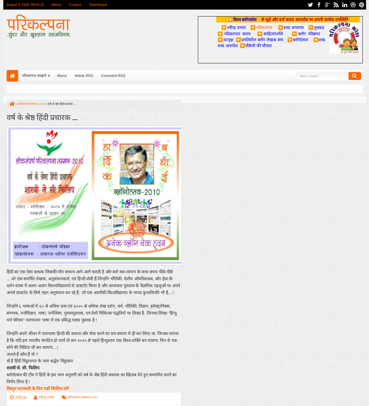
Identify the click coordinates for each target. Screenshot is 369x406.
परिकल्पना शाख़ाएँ (34, 76)
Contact (75, 5)
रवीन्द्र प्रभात (46, 397)
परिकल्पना (261, 27)
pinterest (361, 5)
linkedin (344, 5)
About (56, 5)
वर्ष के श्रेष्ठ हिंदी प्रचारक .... (42, 116)
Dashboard (98, 5)
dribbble (353, 5)
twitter (310, 5)
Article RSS (84, 76)
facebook (319, 5)
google (327, 5)
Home (12, 76)
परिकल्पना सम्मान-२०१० (83, 397)
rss (336, 5)
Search (355, 76)
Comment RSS (113, 76)
